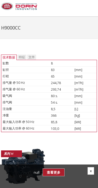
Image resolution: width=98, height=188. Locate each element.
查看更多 (53, 172)
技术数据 (9, 57)
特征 (22, 57)
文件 (31, 57)
